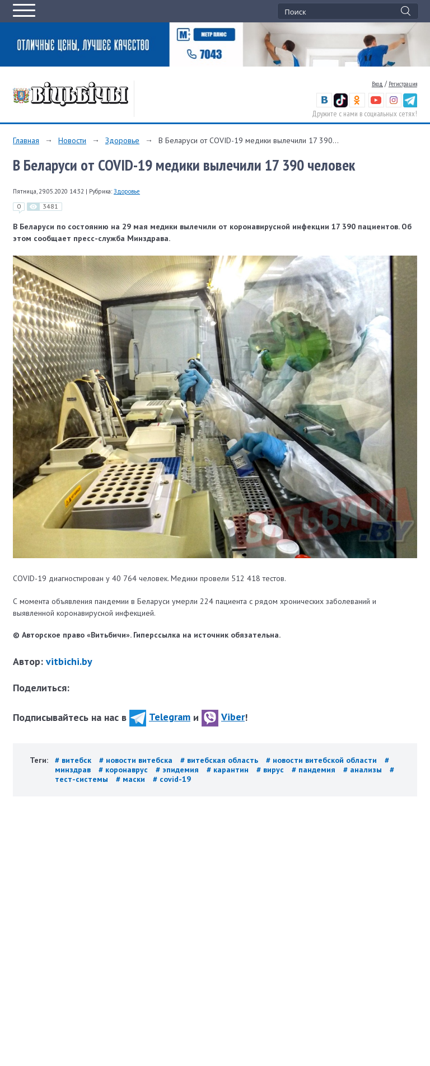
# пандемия (315, 770)
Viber (223, 716)
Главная (26, 140)
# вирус (271, 770)
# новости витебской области (322, 760)
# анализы (363, 770)
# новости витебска (137, 760)
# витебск (74, 760)
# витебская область (220, 760)
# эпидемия (178, 770)
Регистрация (403, 84)
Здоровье (122, 140)
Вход (377, 84)
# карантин (229, 770)
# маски (131, 779)
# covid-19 (172, 779)
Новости (72, 140)
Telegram (159, 716)
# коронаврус (124, 770)
